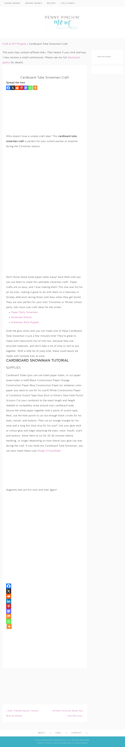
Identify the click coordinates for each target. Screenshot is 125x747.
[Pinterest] (21, 88)
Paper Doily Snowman (24, 312)
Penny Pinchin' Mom (63, 22)
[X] (13, 88)
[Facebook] (8, 88)
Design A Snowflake (49, 451)
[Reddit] (17, 88)
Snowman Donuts (21, 317)
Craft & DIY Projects (14, 44)
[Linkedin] (8, 601)
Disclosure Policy (64, 743)
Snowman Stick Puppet (25, 322)
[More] (35, 88)
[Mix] (8, 616)
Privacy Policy (45, 743)
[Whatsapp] (30, 88)
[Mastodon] (26, 88)
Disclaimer (82, 743)
